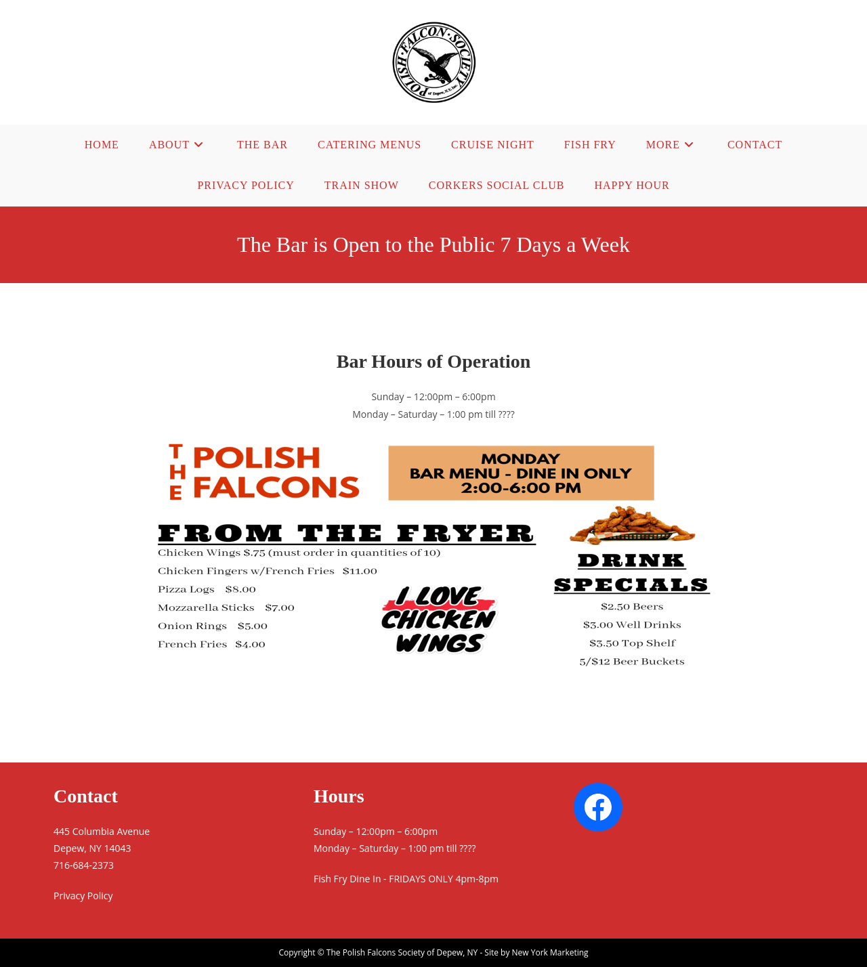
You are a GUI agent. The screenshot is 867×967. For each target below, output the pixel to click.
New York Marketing (550, 952)
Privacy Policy (83, 895)
